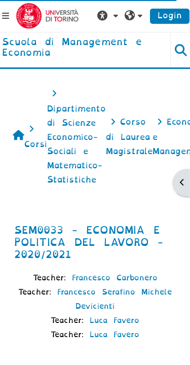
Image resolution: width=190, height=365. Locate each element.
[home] (79, 48)
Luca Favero (114, 320)
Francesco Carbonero (115, 277)
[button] (109, 16)
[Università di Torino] (47, 15)
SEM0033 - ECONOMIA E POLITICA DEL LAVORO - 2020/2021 (88, 242)
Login (170, 15)
